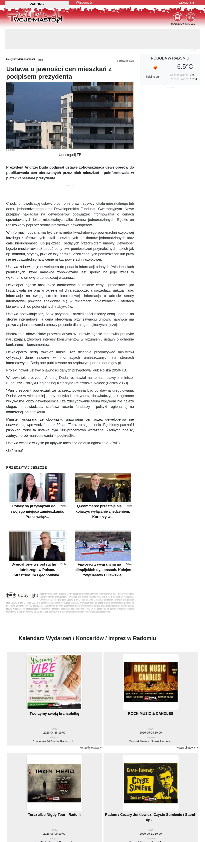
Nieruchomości (26, 59)
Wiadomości (84, 2)
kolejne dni (153, 76)
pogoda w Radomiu (170, 58)
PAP (40, 60)
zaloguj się (186, 2)
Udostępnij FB (70, 155)
